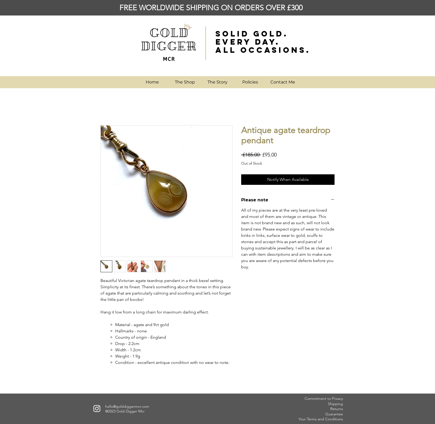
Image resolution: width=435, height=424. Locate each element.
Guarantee (334, 414)
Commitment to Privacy (324, 398)
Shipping (335, 403)
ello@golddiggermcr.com (128, 406)
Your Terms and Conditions (321, 419)
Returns (336, 408)
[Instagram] (97, 408)
